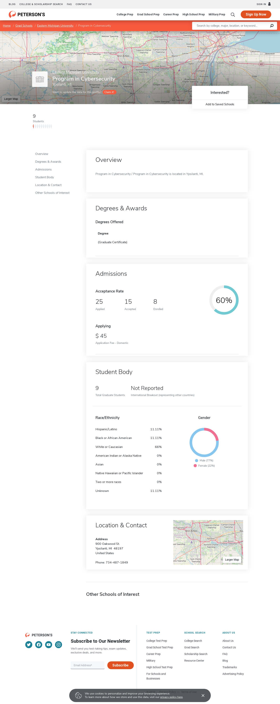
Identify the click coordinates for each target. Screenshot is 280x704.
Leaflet (235, 33)
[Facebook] (38, 644)
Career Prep (171, 14)
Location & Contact (48, 185)
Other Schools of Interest (52, 193)
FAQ (69, 4)
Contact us (84, 4)
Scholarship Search (195, 654)
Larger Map (11, 98)
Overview (41, 154)
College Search (193, 640)
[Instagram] (58, 644)
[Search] (233, 14)
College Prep (125, 14)
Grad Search (191, 647)
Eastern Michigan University (55, 26)
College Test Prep (156, 640)
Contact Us (229, 647)
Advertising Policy (233, 673)
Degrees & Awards (48, 162)
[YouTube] (48, 644)
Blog (12, 4)
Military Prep (217, 14)
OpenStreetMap (253, 33)
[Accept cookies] (200, 695)
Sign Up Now (256, 14)
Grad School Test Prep (159, 647)
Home (7, 26)
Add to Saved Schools (220, 104)
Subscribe (120, 665)
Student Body (44, 177)
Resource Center (194, 660)
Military (150, 660)
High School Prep (194, 14)
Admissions (43, 169)
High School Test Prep (159, 667)
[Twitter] (28, 644)
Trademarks (229, 667)
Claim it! (109, 92)
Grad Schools (23, 26)
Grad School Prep (148, 14)
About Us (228, 640)
